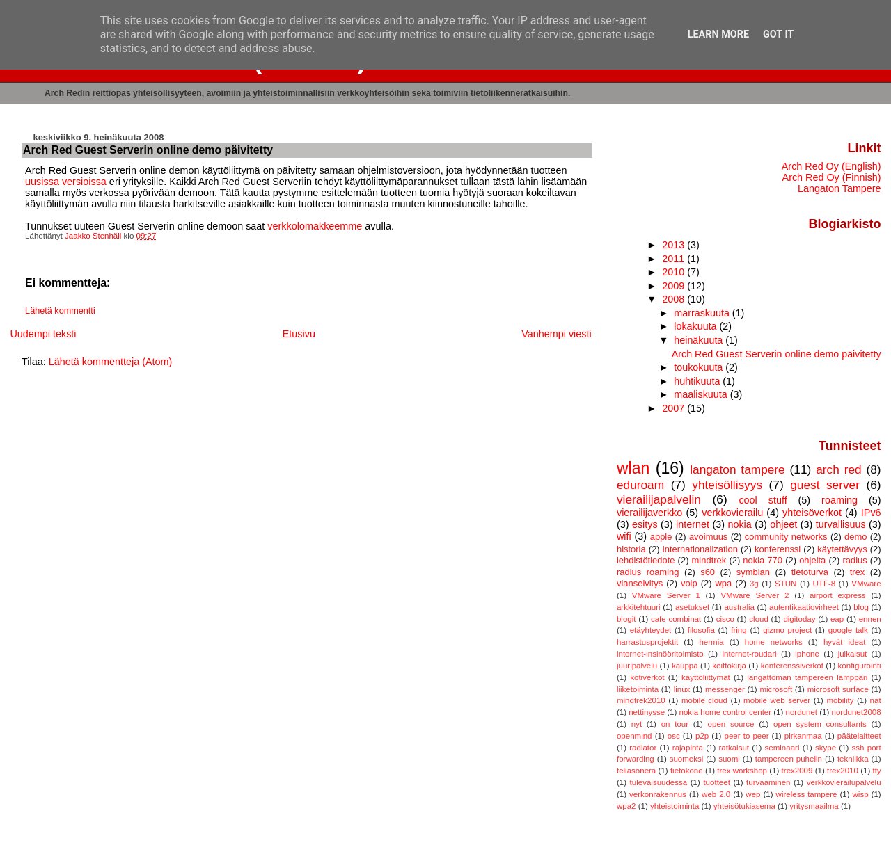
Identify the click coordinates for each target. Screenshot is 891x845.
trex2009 (797, 770)
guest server (825, 485)
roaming (839, 500)
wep (753, 794)
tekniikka (853, 759)
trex (857, 572)
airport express (838, 595)
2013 (674, 244)
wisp (861, 794)
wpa (723, 583)
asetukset (692, 607)
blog (861, 607)
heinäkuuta (699, 340)
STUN (785, 583)
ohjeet (783, 524)
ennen (870, 619)
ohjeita (812, 560)
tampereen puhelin (788, 759)
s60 (707, 572)
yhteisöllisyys (727, 485)
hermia (711, 642)
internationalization (700, 549)
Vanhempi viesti (556, 333)
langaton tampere (737, 469)
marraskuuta (703, 313)
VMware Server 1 (666, 595)
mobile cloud (704, 700)
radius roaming (648, 572)
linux (682, 689)
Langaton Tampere (839, 188)
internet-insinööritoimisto (660, 654)
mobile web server (776, 700)
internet (692, 524)
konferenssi (778, 549)
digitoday (799, 619)
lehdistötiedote (646, 560)
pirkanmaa (803, 736)
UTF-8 (824, 583)
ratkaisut (734, 747)
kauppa (685, 665)
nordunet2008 (856, 712)
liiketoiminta (638, 689)
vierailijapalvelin (659, 499)
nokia (739, 524)
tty (876, 770)
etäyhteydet (651, 630)
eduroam (640, 485)
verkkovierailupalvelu (844, 782)
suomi (729, 759)
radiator (642, 747)
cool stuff (763, 500)
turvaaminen (768, 782)
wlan (633, 468)
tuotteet (716, 782)
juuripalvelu (637, 665)
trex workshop (742, 770)
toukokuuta (699, 367)
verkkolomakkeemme (314, 226)
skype (825, 747)
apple (661, 536)
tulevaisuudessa (659, 782)
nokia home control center (725, 712)
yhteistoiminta (674, 806)
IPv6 (871, 512)
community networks (786, 536)
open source (731, 724)
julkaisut (852, 654)
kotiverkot (647, 677)
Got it (778, 34)
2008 (674, 299)
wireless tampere (806, 794)
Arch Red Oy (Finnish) (831, 177)
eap (837, 619)
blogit (626, 619)
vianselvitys (640, 583)
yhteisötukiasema (744, 806)
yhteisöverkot (812, 512)
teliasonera (636, 770)
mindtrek (709, 560)
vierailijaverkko (649, 512)
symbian (753, 572)
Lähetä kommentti (60, 311)
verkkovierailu (732, 512)
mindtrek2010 (641, 700)
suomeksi (687, 759)
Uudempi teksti (43, 333)
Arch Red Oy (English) (831, 166)
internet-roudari (749, 654)
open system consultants (820, 724)
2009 (674, 285)
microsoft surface (838, 689)
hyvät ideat (844, 642)
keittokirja (729, 665)
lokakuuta (696, 326)
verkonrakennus (657, 794)
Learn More (718, 34)
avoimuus (708, 536)
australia (739, 607)
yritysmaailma (813, 806)
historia (631, 549)
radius (854, 560)
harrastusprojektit (647, 642)
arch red (838, 469)
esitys (645, 524)
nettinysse (647, 712)
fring (738, 630)
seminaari (782, 747)
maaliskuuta (702, 394)
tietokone (686, 770)
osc (674, 736)
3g (754, 583)
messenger (725, 689)
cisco (725, 619)
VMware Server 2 (754, 595)
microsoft (775, 689)
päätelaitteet (859, 736)
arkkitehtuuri (639, 607)
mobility (839, 700)
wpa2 (626, 806)
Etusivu (299, 333)
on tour (674, 724)
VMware (866, 583)
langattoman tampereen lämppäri (807, 677)
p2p (702, 736)
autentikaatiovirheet (804, 607)
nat (875, 700)
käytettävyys (842, 549)
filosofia (701, 630)
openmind (634, 736)
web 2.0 (716, 794)
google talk (848, 630)
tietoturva (809, 572)
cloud (758, 619)
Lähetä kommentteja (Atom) (111, 361)
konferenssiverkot (792, 665)
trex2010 (842, 770)
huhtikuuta (698, 381)
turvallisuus (841, 524)
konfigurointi (859, 665)
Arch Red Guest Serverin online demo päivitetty (776, 354)
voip (689, 583)
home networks (774, 642)
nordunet (801, 712)
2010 (674, 271)
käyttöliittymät (705, 677)
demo (855, 536)
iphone (807, 654)
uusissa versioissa (66, 181)
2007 (674, 408)
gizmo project (787, 630)
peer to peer (747, 736)
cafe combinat (676, 619)
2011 (674, 258)
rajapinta (687, 747)
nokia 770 (762, 560)
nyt (636, 724)
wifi (624, 536)
